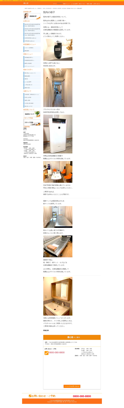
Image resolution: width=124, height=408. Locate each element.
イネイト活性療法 (29, 47)
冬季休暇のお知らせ (29, 41)
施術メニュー (66, 3)
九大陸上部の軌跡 (29, 103)
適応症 (26, 78)
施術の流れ (27, 87)
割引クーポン (82, 3)
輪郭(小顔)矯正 (28, 63)
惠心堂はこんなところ (30, 73)
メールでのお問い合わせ (72, 386)
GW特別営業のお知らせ (30, 38)
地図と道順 (89, 3)
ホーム (55, 3)
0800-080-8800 (82, 396)
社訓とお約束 (28, 97)
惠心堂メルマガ (28, 106)
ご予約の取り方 (28, 84)
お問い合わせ (96, 3)
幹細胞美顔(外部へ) (29, 60)
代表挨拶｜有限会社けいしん (32, 94)
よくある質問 (74, 3)
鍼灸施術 (27, 50)
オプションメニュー (29, 66)
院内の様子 (60, 3)
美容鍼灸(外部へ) (29, 57)
